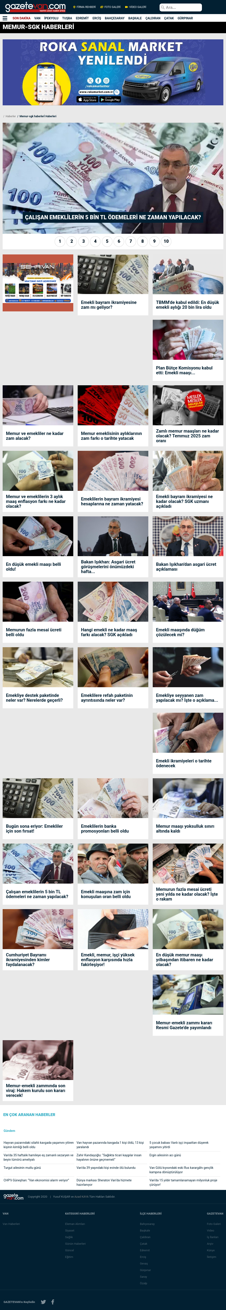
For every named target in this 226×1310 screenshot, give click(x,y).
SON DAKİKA (21, 18)
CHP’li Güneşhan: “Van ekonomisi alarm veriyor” (36, 1180)
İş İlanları (212, 1237)
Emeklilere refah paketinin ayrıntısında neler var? (107, 698)
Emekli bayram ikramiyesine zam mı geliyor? (109, 305)
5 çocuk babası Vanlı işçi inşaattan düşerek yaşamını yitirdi (178, 1145)
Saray (143, 1276)
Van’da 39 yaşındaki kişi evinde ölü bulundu (106, 1167)
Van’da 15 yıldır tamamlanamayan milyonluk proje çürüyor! (183, 1182)
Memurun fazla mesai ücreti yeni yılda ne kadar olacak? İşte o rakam (187, 894)
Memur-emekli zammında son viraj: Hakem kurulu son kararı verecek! (35, 1090)
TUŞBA (67, 18)
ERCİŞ (96, 18)
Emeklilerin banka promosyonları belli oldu (105, 828)
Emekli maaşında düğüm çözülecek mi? (180, 632)
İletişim (211, 1257)
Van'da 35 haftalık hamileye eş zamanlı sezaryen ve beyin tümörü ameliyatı (38, 1157)
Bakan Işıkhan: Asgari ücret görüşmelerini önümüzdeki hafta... (108, 566)
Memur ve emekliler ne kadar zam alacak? (35, 436)
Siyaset (69, 1230)
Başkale (145, 1230)
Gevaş (144, 1263)
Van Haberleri (11, 1224)
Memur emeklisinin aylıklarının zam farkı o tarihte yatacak (111, 436)
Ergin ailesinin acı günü (165, 1155)
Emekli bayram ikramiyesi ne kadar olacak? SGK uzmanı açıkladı (184, 501)
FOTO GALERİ (110, 7)
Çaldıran (145, 1237)
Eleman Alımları (75, 1224)
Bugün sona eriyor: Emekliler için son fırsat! (34, 828)
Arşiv (210, 1243)
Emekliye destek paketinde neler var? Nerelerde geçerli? (34, 698)
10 (166, 241)
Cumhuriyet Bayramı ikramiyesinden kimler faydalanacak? (28, 959)
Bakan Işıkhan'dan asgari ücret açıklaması (186, 567)
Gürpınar (145, 1270)
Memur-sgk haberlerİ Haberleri (37, 116)
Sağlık (69, 1237)
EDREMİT (82, 18)
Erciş (143, 1257)
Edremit (145, 1250)
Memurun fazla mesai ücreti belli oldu (33, 632)
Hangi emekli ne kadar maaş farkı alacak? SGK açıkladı (109, 632)
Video (210, 1230)
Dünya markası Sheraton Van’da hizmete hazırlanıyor (104, 1182)
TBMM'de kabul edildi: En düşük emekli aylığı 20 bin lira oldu (187, 305)
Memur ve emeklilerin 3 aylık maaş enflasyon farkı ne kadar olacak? (36, 501)
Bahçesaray (147, 1224)
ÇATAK (169, 18)
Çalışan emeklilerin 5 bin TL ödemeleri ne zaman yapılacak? (37, 894)
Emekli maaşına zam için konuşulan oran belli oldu (106, 894)
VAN (37, 18)
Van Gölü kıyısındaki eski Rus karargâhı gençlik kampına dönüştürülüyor (181, 1170)
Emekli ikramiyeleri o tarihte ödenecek (183, 763)
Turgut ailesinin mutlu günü (22, 1167)
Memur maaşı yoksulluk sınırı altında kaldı (185, 828)
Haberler (10, 116)
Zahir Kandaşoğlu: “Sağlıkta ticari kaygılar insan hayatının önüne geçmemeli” (109, 1157)
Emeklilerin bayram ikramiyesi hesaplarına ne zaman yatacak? (112, 501)
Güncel (69, 1250)
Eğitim (69, 1257)
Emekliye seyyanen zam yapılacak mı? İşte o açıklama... (187, 698)
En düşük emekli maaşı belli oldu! (33, 567)
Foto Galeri (214, 1224)
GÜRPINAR (185, 18)
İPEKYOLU (51, 18)
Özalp (143, 1283)
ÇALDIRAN (152, 18)
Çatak (143, 1243)
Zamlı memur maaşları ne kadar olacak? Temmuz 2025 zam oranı (187, 436)
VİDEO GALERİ (135, 7)
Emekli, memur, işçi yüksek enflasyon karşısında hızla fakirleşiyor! (108, 959)
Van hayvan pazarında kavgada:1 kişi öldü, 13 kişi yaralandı (110, 1145)
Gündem (9, 1131)
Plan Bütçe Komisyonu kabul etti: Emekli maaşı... (184, 370)
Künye (211, 1250)
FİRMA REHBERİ (84, 7)
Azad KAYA (81, 1196)
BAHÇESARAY (114, 18)
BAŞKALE (135, 18)
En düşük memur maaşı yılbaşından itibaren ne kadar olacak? (184, 959)
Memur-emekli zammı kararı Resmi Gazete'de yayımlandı (184, 1025)
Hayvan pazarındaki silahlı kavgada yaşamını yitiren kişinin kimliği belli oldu (39, 1145)
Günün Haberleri (75, 1243)
